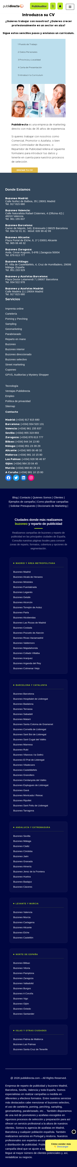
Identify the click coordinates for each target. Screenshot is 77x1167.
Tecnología (11, 385)
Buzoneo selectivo (16, 359)
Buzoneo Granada (23, 861)
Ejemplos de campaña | (22, 501)
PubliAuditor (39, 6)
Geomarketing (13, 328)
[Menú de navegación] (70, 7)
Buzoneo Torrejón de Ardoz (27, 607)
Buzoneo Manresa (23, 744)
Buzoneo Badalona (23, 704)
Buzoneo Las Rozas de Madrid (29, 622)
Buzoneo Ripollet (22, 800)
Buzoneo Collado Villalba (26, 653)
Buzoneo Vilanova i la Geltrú (28, 754)
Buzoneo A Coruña (23, 993)
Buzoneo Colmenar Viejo (26, 668)
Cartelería (11, 313)
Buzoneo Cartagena (23, 922)
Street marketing (15, 364)
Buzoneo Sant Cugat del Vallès (29, 739)
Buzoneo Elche (21, 932)
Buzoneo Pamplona (23, 973)
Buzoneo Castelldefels (25, 770)
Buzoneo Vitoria (21, 968)
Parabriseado (13, 333)
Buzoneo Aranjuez (23, 658)
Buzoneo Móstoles (23, 582)
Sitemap (10, 406)
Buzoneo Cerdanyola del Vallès (29, 780)
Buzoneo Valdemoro (24, 643)
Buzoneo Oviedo (22, 1008)
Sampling (10, 323)
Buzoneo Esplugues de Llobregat (30, 785)
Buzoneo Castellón (23, 937)
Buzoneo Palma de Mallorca (28, 1039)
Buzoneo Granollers (23, 775)
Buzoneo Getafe (22, 597)
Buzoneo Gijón (21, 1003)
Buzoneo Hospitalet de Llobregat (30, 699)
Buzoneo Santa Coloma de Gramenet (33, 724)
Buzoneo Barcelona (23, 693)
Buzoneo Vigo (20, 998)
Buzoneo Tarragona (23, 810)
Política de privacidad (18, 401)
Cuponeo (10, 369)
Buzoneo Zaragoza (23, 978)
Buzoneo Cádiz (21, 846)
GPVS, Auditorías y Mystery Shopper (27, 374)
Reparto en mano (15, 339)
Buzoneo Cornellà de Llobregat (29, 729)
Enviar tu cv (25, 170)
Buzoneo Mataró (22, 719)
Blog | (15, 497)
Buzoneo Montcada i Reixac (28, 795)
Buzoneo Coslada (22, 627)
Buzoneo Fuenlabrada (25, 587)
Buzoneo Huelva (22, 876)
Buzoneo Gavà (21, 790)
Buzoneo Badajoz (22, 881)
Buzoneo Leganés (22, 592)
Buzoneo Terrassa (22, 709)
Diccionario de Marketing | (52, 505)
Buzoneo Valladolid (23, 983)
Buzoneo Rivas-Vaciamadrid (28, 638)
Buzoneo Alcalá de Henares (28, 577)
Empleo (9, 395)
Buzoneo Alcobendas (24, 617)
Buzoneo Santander (23, 1013)
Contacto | (26, 497)
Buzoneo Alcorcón (22, 602)
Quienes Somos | (43, 497)
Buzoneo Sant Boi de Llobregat (29, 734)
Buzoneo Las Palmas (24, 1044)
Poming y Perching (16, 318)
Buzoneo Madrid (22, 572)
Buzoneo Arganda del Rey (27, 663)
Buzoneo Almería (22, 866)
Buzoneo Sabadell (23, 714)
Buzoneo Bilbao (21, 963)
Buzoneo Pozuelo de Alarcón (28, 632)
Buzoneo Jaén (20, 856)
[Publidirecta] (13, 6)
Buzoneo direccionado (18, 354)
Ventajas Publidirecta (17, 390)
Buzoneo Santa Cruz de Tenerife (30, 1049)
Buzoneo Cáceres (22, 886)
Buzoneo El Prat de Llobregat (28, 759)
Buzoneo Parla (21, 612)
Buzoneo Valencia (22, 912)
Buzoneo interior (15, 349)
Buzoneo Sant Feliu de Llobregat (30, 805)
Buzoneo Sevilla (21, 836)
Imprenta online (14, 308)
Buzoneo (10, 344)
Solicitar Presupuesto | (23, 505)
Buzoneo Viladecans (24, 765)
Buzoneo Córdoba (22, 851)
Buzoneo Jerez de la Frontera (29, 871)
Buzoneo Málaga (22, 841)
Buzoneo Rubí (20, 749)
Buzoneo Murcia (22, 917)
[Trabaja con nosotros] (60, 6)
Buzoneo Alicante (22, 927)
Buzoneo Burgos (22, 988)
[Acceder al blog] (53, 6)
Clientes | (59, 497)
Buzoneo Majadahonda (25, 648)
